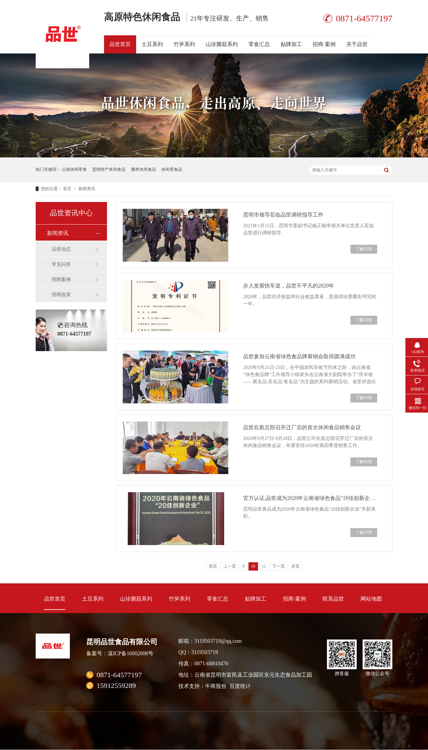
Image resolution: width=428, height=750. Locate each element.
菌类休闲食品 (143, 169)
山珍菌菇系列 (222, 44)
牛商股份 (215, 686)
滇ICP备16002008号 (130, 653)
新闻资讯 (86, 189)
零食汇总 (259, 44)
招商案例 (61, 279)
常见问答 (61, 264)
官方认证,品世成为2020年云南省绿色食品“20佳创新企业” (310, 498)
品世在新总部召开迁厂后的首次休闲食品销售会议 (302, 427)
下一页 (278, 566)
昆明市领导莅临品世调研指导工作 (283, 215)
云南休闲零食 (74, 169)
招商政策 (61, 294)
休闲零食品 (171, 169)
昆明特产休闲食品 (108, 169)
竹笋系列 (184, 44)
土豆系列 (152, 44)
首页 (68, 189)
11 (264, 566)
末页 (295, 566)
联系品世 (333, 599)
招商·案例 (324, 44)
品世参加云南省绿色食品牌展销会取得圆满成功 (299, 356)
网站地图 (371, 599)
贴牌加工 (291, 44)
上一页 (230, 566)
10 (253, 566)
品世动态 (61, 249)
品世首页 (120, 44)
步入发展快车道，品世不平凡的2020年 (288, 286)
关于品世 (357, 44)
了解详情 (363, 249)
